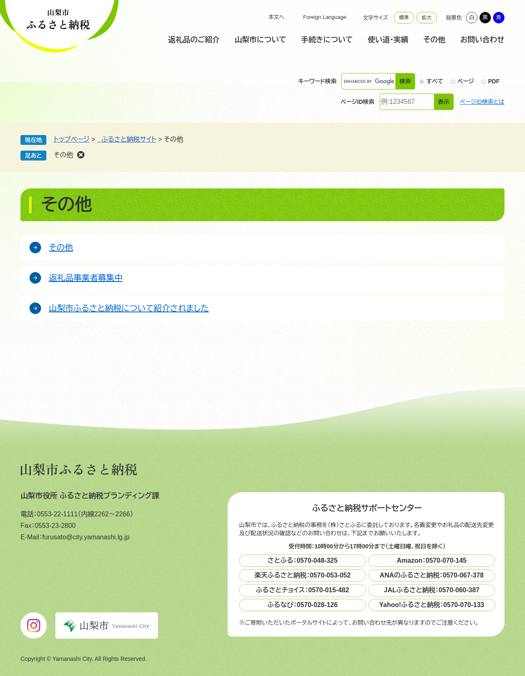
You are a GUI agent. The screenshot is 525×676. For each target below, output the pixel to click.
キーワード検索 (317, 81)
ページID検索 (357, 102)
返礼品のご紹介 (193, 40)
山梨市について (260, 40)
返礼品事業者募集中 (86, 277)
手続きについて (327, 40)
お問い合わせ (482, 40)
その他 (434, 40)
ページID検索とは (482, 102)
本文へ (276, 17)
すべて (434, 81)
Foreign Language (325, 17)
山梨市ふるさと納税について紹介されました (129, 308)
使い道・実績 (388, 40)
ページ (465, 81)
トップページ (71, 139)
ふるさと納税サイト (127, 139)
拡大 (426, 18)
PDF (494, 81)
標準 (404, 18)
